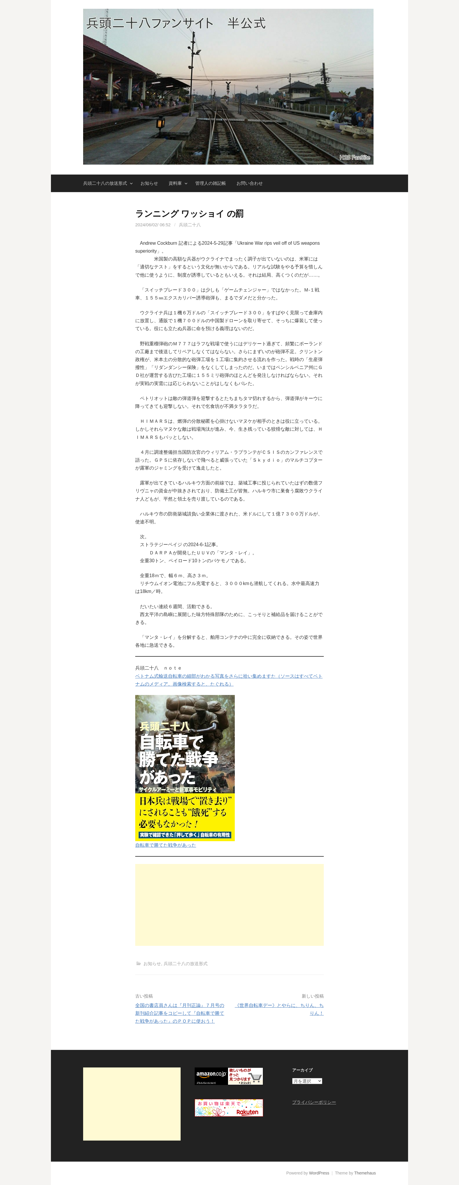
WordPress (319, 1173)
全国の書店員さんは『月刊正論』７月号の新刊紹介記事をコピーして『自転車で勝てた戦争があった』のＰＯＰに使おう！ (179, 1013)
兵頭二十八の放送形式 (105, 183)
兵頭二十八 (190, 224)
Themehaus (365, 1173)
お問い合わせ (250, 183)
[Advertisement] (229, 905)
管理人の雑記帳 (210, 183)
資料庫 (175, 183)
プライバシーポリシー (314, 1102)
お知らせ (149, 183)
